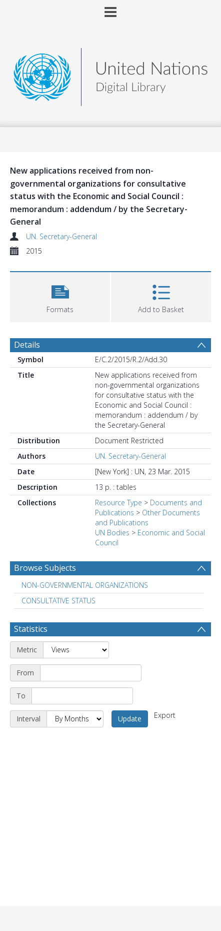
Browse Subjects (45, 567)
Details (27, 344)
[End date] (82, 695)
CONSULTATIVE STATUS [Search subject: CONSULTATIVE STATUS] (59, 600)
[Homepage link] (110, 74)
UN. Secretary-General (61, 236)
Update (130, 718)
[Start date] (91, 672)
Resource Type (118, 502)
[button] (60, 296)
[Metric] (76, 649)
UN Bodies (112, 532)
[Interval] (75, 718)
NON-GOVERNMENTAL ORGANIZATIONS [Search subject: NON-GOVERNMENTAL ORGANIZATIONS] (85, 585)
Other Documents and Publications (147, 517)
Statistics (31, 628)
